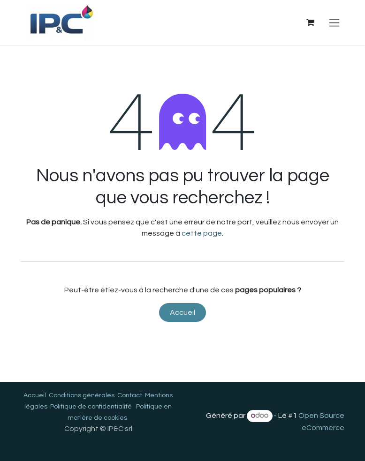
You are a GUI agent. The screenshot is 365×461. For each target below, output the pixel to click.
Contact (129, 395)
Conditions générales (81, 395)
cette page (202, 233)
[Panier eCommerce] (310, 22)
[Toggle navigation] (334, 22)
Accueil (182, 312)
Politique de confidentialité (91, 406)
